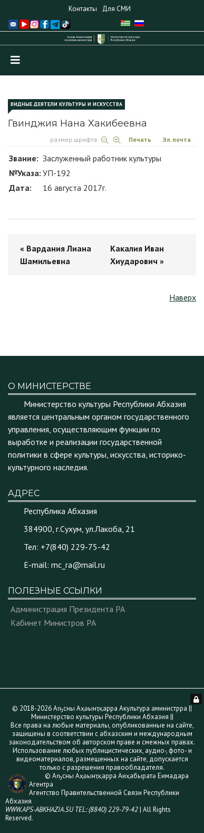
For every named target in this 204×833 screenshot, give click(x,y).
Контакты (83, 8)
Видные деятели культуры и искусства (66, 104)
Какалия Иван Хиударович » (137, 254)
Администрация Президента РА (68, 609)
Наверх (182, 297)
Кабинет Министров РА (53, 622)
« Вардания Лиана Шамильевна (55, 254)
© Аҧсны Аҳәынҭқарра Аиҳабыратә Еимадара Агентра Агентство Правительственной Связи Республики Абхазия (97, 792)
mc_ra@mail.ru (78, 564)
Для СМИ (116, 8)
